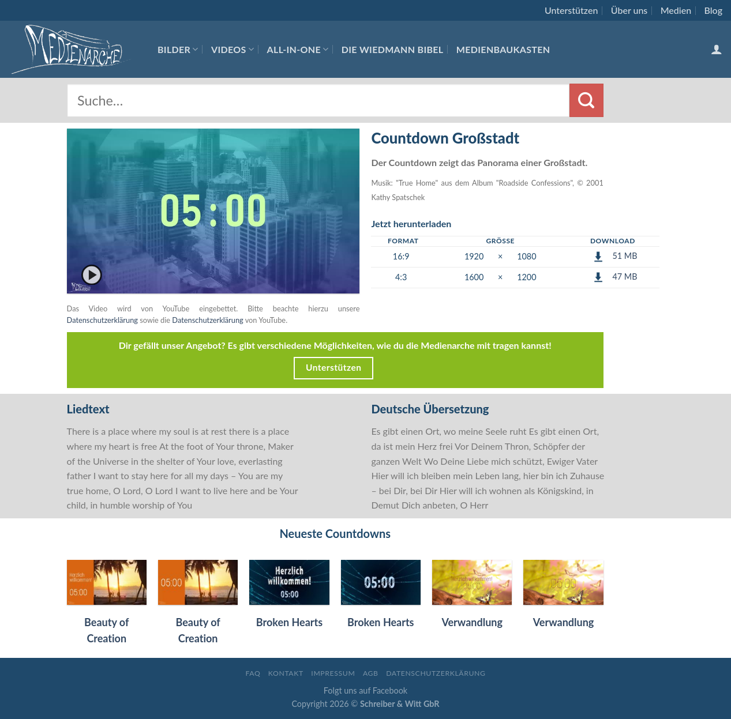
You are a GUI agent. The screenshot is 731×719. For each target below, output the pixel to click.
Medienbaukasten (503, 49)
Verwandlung (472, 622)
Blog (713, 10)
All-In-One (298, 49)
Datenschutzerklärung (102, 320)
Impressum (333, 673)
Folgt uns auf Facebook (365, 690)
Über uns (629, 10)
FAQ (252, 673)
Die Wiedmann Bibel (393, 49)
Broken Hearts (289, 622)
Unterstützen (571, 10)
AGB (370, 673)
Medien (676, 10)
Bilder (178, 49)
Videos (232, 49)
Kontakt (285, 673)
